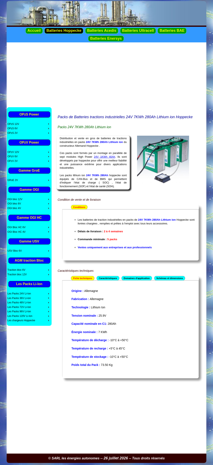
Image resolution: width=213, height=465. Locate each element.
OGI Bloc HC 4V (16, 231)
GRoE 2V (12, 180)
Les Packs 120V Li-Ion (19, 316)
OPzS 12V (13, 124)
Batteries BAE (172, 30)
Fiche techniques (82, 278)
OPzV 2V (12, 161)
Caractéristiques (108, 278)
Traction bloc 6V (16, 269)
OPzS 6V (12, 128)
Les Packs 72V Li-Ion (19, 307)
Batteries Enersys (106, 38)
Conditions (79, 207)
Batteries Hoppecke (63, 30)
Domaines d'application (137, 278)
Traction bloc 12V (17, 274)
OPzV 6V (12, 156)
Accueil (34, 30)
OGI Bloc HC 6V (16, 227)
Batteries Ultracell (138, 30)
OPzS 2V (12, 133)
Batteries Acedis (101, 30)
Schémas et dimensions (169, 278)
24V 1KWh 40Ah (104, 156)
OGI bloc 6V (14, 203)
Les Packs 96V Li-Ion (19, 311)
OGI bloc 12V (14, 199)
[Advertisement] (106, 75)
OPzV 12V (13, 152)
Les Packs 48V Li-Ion (19, 302)
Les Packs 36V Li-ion (19, 298)
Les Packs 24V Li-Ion (19, 293)
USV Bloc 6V (14, 250)
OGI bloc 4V (14, 208)
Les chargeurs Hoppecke (21, 320)
